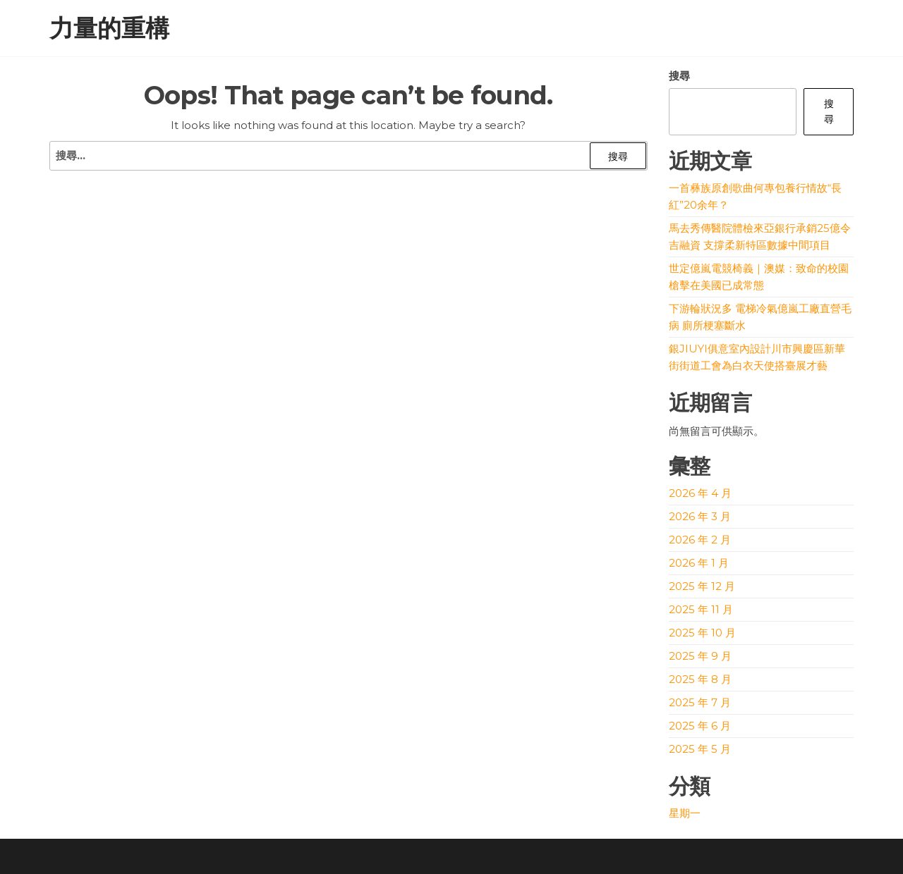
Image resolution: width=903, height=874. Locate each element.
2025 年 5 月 (700, 749)
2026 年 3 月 (700, 516)
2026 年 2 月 (700, 539)
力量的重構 (109, 28)
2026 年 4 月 (700, 493)
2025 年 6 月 (700, 725)
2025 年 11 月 (701, 609)
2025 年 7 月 (700, 702)
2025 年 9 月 (700, 656)
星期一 (685, 813)
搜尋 (679, 75)
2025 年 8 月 (700, 679)
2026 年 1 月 (699, 563)
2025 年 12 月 (702, 586)
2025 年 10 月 (702, 632)
